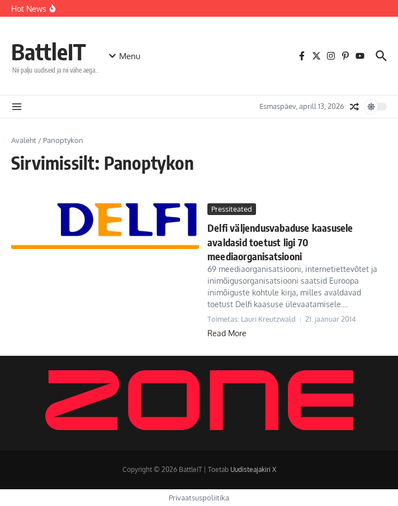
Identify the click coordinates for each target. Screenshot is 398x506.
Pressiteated (231, 208)
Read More (227, 333)
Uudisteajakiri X (253, 469)
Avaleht (23, 140)
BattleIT (48, 51)
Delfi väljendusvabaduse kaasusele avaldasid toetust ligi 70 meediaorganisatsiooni (280, 241)
